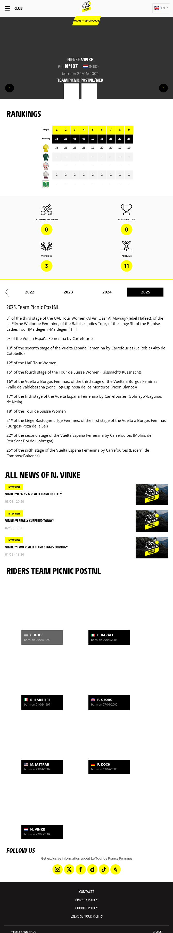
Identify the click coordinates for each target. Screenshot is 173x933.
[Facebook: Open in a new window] (81, 869)
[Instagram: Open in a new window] (57, 869)
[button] (161, 8)
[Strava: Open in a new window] (115, 869)
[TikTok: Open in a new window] (104, 869)
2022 (46, 291)
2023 (84, 291)
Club (18, 8)
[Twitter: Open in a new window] (69, 869)
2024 (123, 291)
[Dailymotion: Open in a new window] (92, 869)
